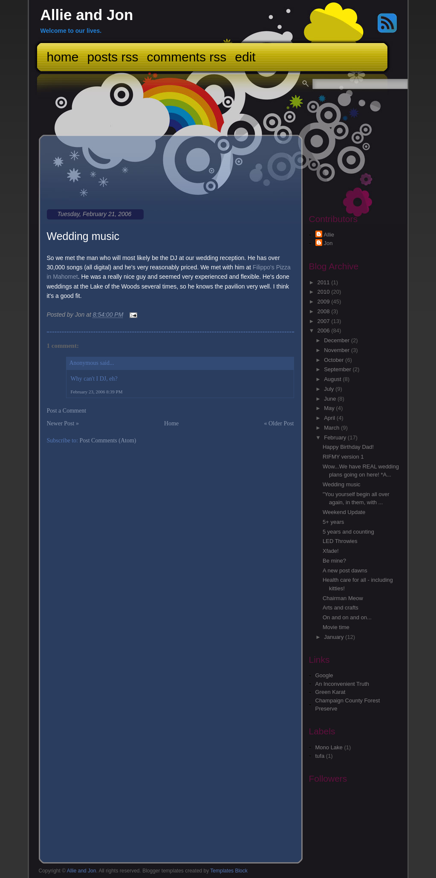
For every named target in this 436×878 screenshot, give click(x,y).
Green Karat (330, 692)
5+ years (333, 522)
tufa (320, 756)
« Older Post (279, 423)
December (337, 340)
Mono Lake (329, 747)
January (334, 637)
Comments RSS (187, 57)
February (336, 437)
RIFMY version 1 (343, 456)
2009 (325, 301)
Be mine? (334, 560)
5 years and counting (348, 532)
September (338, 369)
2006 (325, 330)
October (334, 360)
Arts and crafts (340, 607)
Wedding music (83, 236)
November (337, 350)
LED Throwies (340, 541)
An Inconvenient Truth (342, 684)
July (329, 389)
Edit (245, 57)
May (330, 408)
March (332, 428)
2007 (325, 321)
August (333, 379)
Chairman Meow (343, 598)
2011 (325, 282)
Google (324, 675)
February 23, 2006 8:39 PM (97, 391)
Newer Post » (63, 423)
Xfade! (331, 551)
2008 (325, 311)
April (330, 418)
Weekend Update (344, 512)
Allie (329, 234)
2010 (325, 292)
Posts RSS (113, 57)
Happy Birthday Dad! (348, 447)
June (331, 399)
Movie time (336, 627)
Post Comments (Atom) (108, 440)
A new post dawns (345, 570)
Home (63, 57)
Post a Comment (67, 410)
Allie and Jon (86, 14)
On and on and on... (347, 617)
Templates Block (228, 871)
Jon (328, 243)
